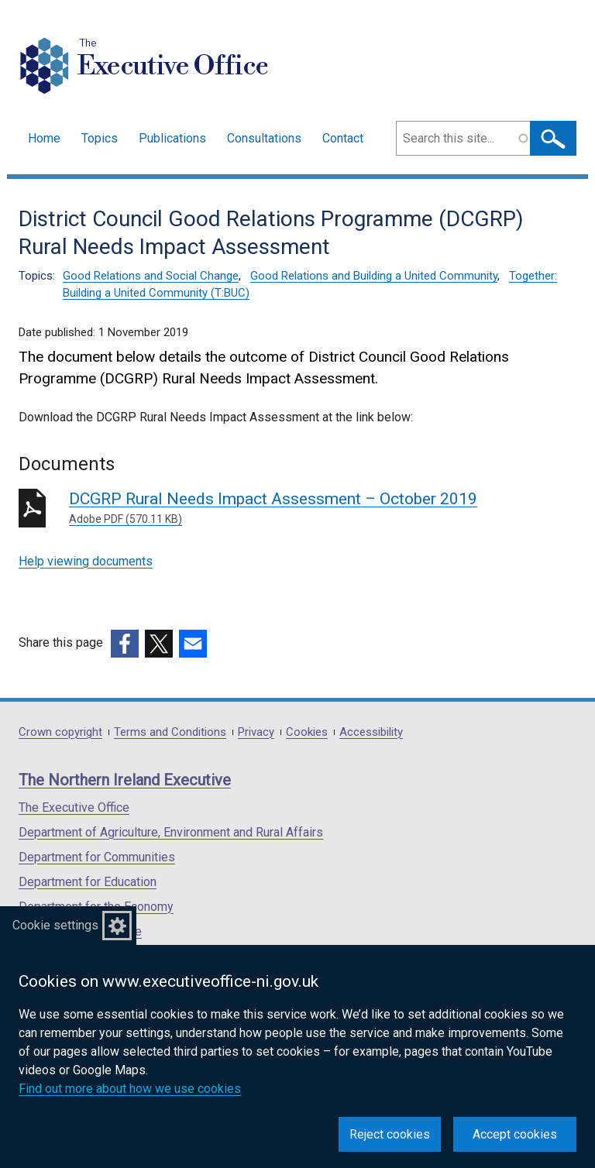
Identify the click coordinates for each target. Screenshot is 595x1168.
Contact (342, 138)
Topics (99, 138)
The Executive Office (74, 807)
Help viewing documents (86, 561)
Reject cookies (389, 1134)
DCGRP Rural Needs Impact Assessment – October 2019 (291, 508)
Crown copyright (60, 732)
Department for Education (87, 881)
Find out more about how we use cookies (130, 1088)
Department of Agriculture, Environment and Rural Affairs (171, 832)
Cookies (307, 732)
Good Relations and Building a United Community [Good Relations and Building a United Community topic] (373, 276)
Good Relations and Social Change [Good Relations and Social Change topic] (151, 276)
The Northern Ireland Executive (125, 780)
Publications (172, 138)
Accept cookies (515, 1134)
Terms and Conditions (170, 732)
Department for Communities (97, 857)
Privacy (256, 732)
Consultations (264, 138)
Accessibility (371, 732)
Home (44, 138)
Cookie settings (55, 925)
